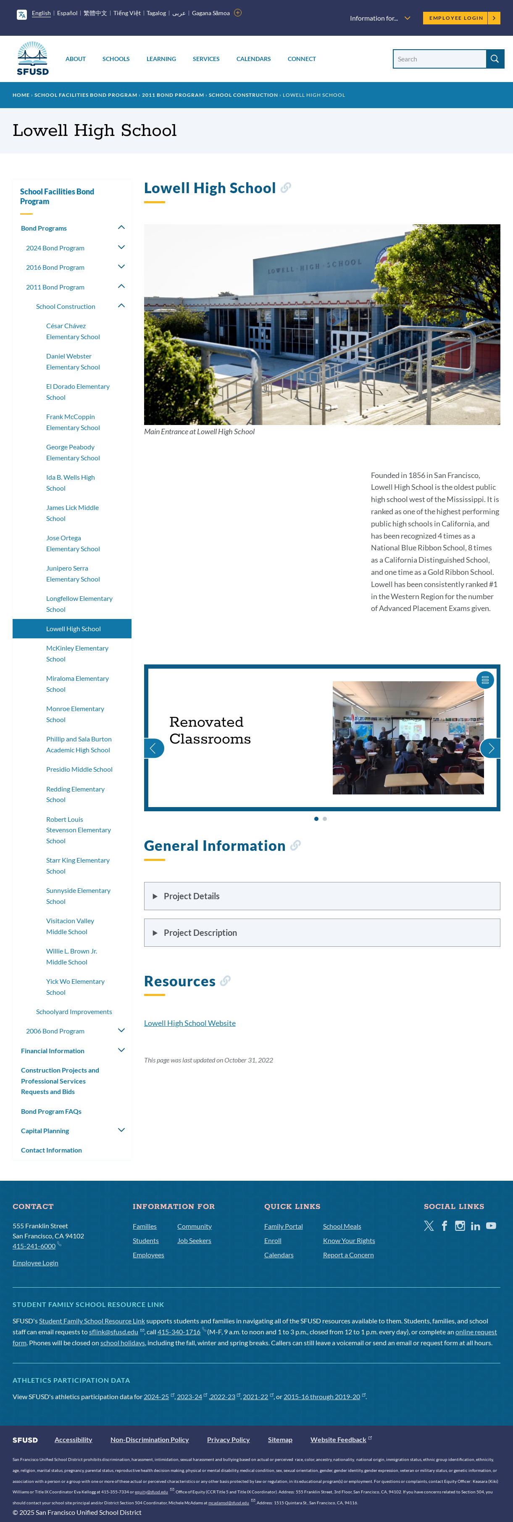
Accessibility (73, 1439)
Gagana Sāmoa (211, 12)
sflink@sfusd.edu (116, 1332)
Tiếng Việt (127, 12)
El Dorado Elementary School (78, 391)
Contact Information (51, 1150)
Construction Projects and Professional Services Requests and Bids (60, 1080)
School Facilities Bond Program (85, 95)
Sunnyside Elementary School (78, 895)
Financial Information (52, 1051)
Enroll (272, 1240)
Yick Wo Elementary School (75, 986)
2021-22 (258, 1396)
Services (206, 58)
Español (67, 12)
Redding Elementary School (75, 794)
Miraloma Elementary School (77, 683)
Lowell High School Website (190, 1023)
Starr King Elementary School (78, 865)
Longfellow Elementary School (79, 603)
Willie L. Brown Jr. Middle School (71, 956)
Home (21, 95)
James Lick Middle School (72, 512)
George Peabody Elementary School (73, 452)
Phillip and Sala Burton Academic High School (79, 744)
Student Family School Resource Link (92, 1321)
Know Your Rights (349, 1240)
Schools (116, 58)
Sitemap (280, 1439)
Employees (148, 1255)
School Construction (243, 95)
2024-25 (159, 1396)
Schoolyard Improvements (74, 1011)
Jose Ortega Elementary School (73, 543)
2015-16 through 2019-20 (325, 1396)
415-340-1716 (182, 1332)
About (76, 58)
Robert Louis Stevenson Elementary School (78, 830)
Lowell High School (73, 628)
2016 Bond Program (55, 267)
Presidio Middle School (79, 769)
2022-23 (225, 1396)
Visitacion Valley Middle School (70, 925)
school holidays (122, 1343)
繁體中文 (95, 12)
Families (145, 1226)
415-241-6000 (37, 1245)
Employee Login (462, 18)
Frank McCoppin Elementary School (73, 421)
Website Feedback (341, 1439)
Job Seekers (194, 1240)
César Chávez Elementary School (73, 330)
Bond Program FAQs (51, 1111)
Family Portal (283, 1226)
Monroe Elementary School (75, 713)
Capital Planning (45, 1130)
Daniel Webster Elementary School (73, 361)
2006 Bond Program (55, 1031)
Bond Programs (44, 228)
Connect (302, 58)
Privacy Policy (228, 1439)
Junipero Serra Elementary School (73, 573)
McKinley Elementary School (77, 653)
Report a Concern (348, 1255)
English (41, 12)
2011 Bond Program (173, 95)
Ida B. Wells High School (70, 482)
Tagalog (156, 12)
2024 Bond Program (55, 248)
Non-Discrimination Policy (149, 1439)
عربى (179, 12)
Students (146, 1240)
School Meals (342, 1226)
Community (194, 1226)
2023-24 (192, 1396)
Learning (161, 58)
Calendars (254, 58)
